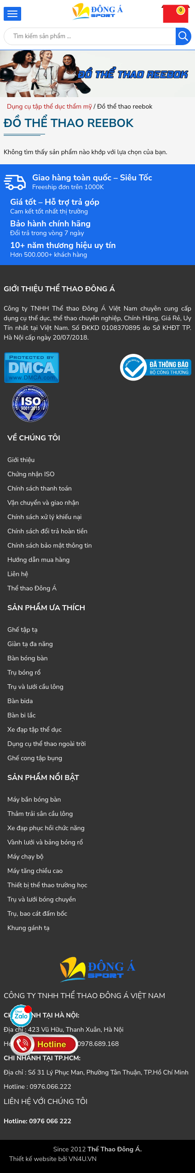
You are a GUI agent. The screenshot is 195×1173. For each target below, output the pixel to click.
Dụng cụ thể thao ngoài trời (46, 744)
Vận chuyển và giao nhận (43, 502)
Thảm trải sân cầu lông (40, 813)
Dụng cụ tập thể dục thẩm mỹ (49, 106)
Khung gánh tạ (28, 928)
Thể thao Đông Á (32, 588)
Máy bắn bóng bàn (34, 799)
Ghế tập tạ (22, 629)
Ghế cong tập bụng (34, 758)
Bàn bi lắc (21, 715)
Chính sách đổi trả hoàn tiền (47, 531)
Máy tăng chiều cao (35, 871)
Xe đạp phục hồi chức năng (46, 828)
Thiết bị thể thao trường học (47, 885)
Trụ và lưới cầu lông (35, 686)
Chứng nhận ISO (31, 474)
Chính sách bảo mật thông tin (49, 545)
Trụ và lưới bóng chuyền (41, 899)
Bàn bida (20, 701)
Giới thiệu (20, 460)
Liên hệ (17, 574)
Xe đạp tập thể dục (34, 729)
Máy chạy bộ (25, 856)
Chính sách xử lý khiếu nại (44, 517)
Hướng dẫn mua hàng (38, 559)
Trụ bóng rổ (23, 672)
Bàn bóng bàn (27, 658)
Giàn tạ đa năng (30, 644)
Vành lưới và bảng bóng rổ (45, 842)
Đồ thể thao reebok (68, 123)
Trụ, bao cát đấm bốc (37, 913)
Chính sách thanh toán (39, 488)
